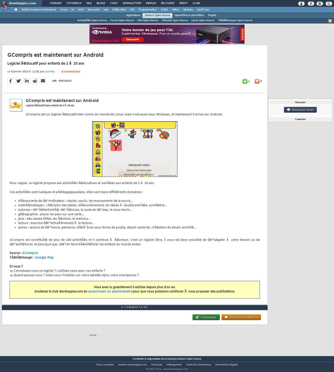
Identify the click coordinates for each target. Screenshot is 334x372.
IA (72, 9)
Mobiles (188, 9)
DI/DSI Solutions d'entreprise (39, 9)
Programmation (148, 9)
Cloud (63, 9)
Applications (133, 15)
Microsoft (93, 9)
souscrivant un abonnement (110, 294)
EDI (132, 9)
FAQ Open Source (147, 20)
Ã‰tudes (168, 3)
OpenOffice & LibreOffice (189, 15)
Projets (212, 15)
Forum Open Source (122, 20)
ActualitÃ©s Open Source (92, 20)
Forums (56, 3)
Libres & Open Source (157, 15)
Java (105, 9)
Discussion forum (300, 110)
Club (196, 3)
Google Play (44, 261)
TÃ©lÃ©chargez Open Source (235, 20)
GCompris (30, 256)
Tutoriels (74, 3)
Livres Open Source (202, 20)
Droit (183, 3)
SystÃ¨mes (203, 9)
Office (175, 9)
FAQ (89, 3)
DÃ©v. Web (119, 9)
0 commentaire (70, 74)
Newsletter (131, 3)
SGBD (164, 9)
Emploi (150, 3)
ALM (81, 9)
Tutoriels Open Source (175, 20)
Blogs (100, 3)
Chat (114, 3)
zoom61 (50, 74)
